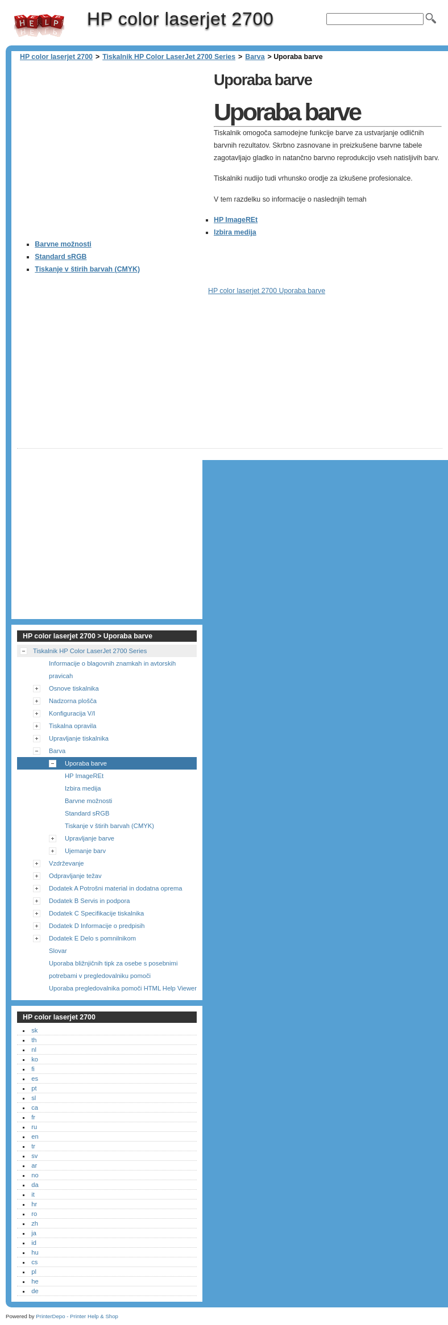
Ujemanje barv (85, 850)
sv (34, 1155)
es (34, 1078)
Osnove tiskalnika (74, 688)
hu (34, 1252)
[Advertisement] (112, 147)
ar (34, 1165)
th (33, 1039)
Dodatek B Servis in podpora (89, 900)
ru (34, 1126)
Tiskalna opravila (73, 725)
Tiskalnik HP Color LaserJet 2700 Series (168, 57)
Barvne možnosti (63, 244)
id (33, 1242)
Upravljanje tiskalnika (79, 738)
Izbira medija (235, 232)
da (34, 1184)
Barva (254, 57)
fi (33, 1068)
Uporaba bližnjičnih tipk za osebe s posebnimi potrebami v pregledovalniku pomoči (113, 969)
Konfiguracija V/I (72, 713)
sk (34, 1030)
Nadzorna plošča (73, 700)
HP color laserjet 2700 (39, 25)
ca (34, 1107)
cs (34, 1262)
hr (34, 1204)
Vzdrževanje (66, 863)
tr (33, 1146)
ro (34, 1213)
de (34, 1291)
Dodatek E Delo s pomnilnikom (92, 938)
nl (33, 1049)
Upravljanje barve (89, 838)
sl (33, 1097)
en (34, 1136)
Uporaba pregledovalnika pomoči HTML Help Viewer (123, 988)
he (34, 1281)
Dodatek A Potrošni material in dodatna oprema (115, 888)
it (33, 1194)
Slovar (58, 950)
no (34, 1175)
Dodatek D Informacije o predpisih (97, 925)
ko (34, 1059)
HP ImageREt (236, 220)
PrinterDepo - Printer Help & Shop (77, 1316)
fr (33, 1117)
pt (33, 1088)
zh (34, 1223)
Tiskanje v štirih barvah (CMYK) (87, 269)
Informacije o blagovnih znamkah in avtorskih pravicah (112, 669)
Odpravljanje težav (75, 875)
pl (33, 1271)
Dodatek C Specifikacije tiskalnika (96, 913)
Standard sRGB (60, 257)
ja (33, 1233)
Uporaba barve (86, 763)
